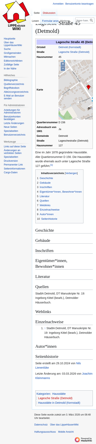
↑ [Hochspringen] (45, 328)
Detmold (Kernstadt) (69, 47)
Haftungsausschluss (45, 431)
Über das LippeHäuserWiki (64, 424)
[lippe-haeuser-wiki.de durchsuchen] (84, 20)
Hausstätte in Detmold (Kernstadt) (59, 402)
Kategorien (43, 393)
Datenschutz (41, 424)
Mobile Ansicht (65, 431)
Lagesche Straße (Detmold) (73, 52)
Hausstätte (59, 393)
